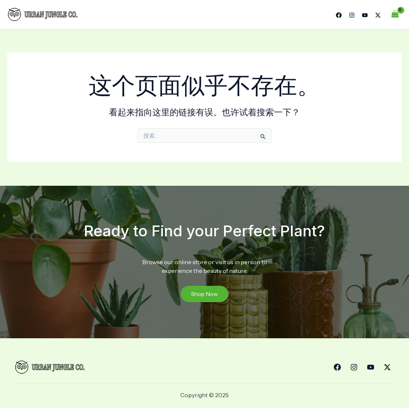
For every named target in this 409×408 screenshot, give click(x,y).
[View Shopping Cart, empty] (395, 14)
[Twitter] (378, 15)
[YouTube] (365, 15)
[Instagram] (352, 15)
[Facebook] (339, 15)
